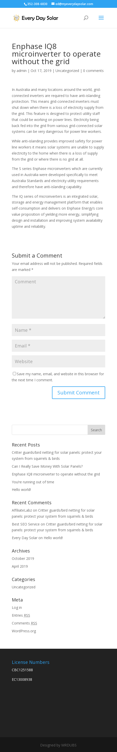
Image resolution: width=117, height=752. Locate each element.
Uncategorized (67, 70)
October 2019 (23, 558)
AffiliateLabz (22, 510)
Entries (21, 615)
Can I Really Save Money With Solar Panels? (47, 466)
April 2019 (20, 566)
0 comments (93, 70)
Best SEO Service (26, 524)
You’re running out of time (33, 482)
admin (22, 70)
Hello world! (21, 489)
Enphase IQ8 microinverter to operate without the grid (56, 474)
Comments (24, 623)
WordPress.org (24, 631)
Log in (17, 607)
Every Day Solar (24, 537)
